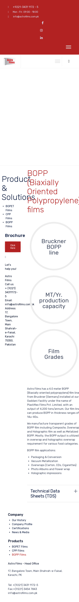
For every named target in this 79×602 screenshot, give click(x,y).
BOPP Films (19, 554)
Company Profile (22, 524)
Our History (19, 520)
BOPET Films (20, 546)
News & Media (20, 532)
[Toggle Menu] (68, 47)
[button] (13, 246)
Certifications (20, 528)
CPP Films (18, 550)
